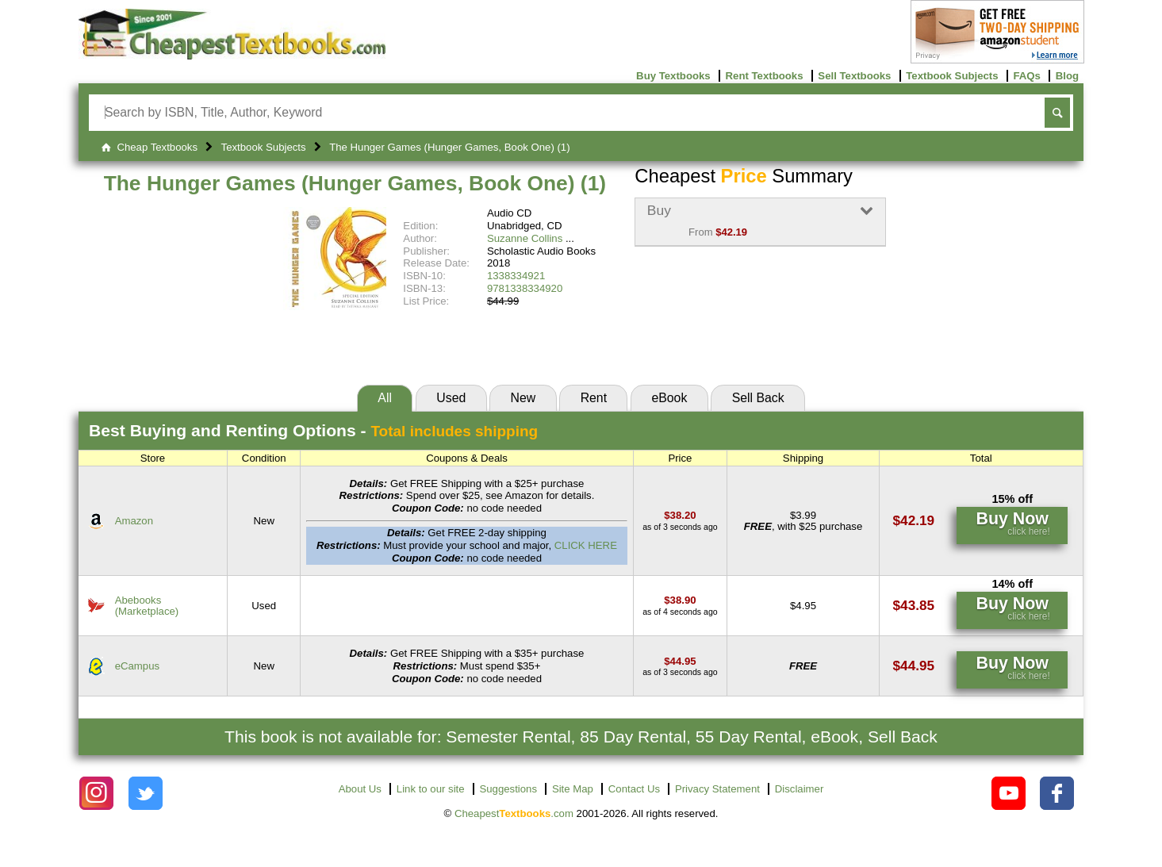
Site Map (572, 789)
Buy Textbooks (673, 76)
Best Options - (313, 430)
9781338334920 (524, 288)
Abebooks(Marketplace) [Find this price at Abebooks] (147, 605)
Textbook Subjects (952, 76)
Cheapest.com (513, 813)
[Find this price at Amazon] (680, 515)
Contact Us (634, 789)
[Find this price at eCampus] (680, 661)
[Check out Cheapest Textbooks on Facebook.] (1057, 794)
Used (451, 398)
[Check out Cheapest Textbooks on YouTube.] (1008, 794)
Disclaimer (799, 789)
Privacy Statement (717, 789)
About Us (360, 789)
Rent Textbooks (764, 76)
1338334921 (516, 276)
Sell (758, 398)
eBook (669, 398)
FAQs (1026, 76)
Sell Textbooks (854, 76)
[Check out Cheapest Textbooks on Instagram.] (96, 794)
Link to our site (431, 789)
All (385, 398)
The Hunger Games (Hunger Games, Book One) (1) (355, 183)
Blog (1067, 76)
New (523, 398)
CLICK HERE (585, 545)
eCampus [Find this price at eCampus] (137, 666)
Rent (594, 398)
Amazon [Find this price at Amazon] (134, 521)
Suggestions (508, 789)
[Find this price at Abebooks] (680, 600)
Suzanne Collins (524, 238)
